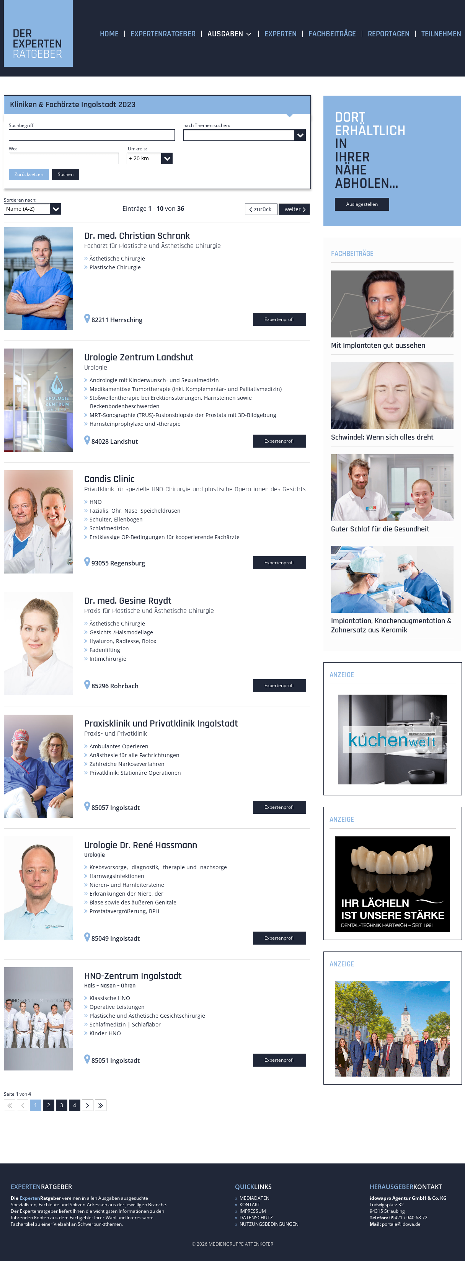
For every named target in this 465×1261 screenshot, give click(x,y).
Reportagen (389, 34)
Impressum (250, 1211)
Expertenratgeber (163, 34)
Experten (280, 34)
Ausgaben (225, 34)
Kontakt (247, 1204)
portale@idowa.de (401, 1224)
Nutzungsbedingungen (267, 1224)
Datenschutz (254, 1217)
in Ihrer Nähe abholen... (366, 163)
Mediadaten (252, 1198)
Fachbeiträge (332, 34)
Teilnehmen (441, 34)
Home (109, 34)
